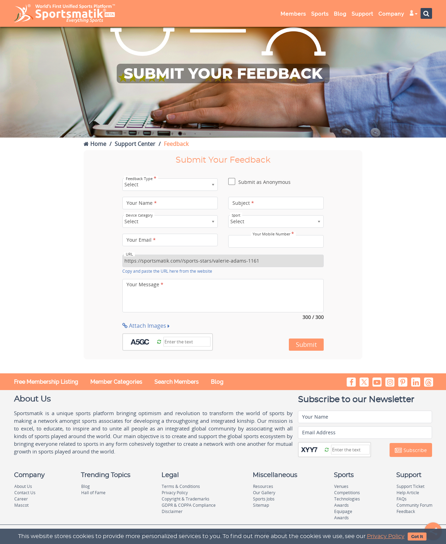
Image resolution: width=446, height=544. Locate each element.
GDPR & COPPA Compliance (189, 505)
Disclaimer (172, 511)
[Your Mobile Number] (276, 241)
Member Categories (116, 382)
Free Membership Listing (46, 382)
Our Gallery (264, 493)
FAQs (402, 499)
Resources (263, 486)
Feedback (406, 511)
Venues (341, 486)
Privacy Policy (386, 536)
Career (21, 499)
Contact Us (25, 493)
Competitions (347, 493)
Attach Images (146, 325)
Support (362, 14)
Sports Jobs (264, 499)
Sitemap (261, 505)
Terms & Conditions (181, 486)
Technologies (347, 499)
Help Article (408, 493)
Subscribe (411, 450)
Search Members (176, 382)
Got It (417, 537)
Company (391, 14)
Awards (341, 505)
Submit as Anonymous (259, 182)
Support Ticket (410, 486)
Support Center (135, 144)
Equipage (343, 511)
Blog (340, 14)
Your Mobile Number (273, 234)
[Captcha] (186, 342)
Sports (320, 14)
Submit (306, 344)
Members (293, 14)
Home (95, 144)
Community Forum (414, 505)
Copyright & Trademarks (185, 499)
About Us (23, 486)
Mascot (21, 505)
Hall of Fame (93, 493)
